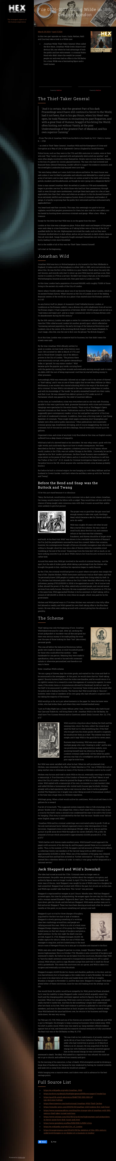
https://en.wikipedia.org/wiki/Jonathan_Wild (63, 1090)
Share (42, 1142)
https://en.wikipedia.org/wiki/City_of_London (63, 1126)
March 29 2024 (44, 31)
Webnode (21, 1157)
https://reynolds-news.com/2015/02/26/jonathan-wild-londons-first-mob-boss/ (77, 1107)
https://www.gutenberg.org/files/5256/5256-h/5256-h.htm (68, 1123)
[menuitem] (17, 573)
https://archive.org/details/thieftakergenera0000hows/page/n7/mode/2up (75, 1093)
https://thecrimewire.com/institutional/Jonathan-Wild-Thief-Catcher (73, 1103)
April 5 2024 (57, 31)
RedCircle (59, 90)
